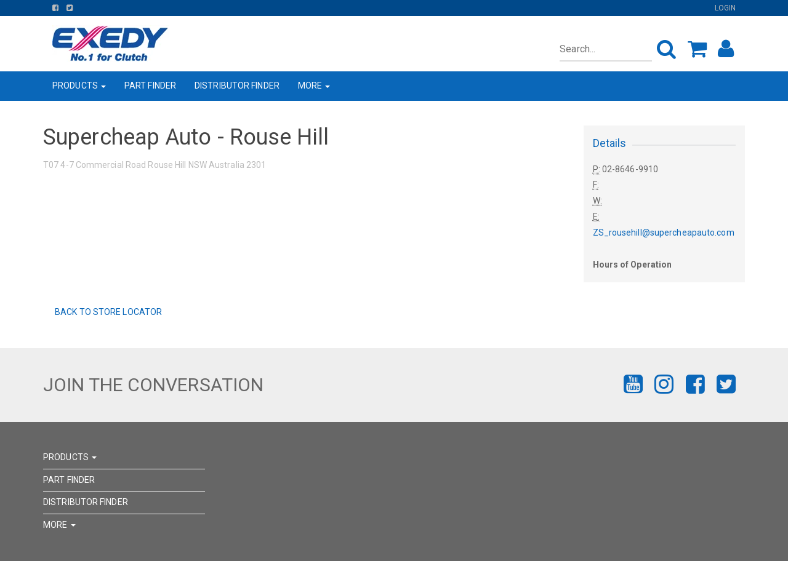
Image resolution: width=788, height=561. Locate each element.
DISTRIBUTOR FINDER (237, 85)
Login (725, 8)
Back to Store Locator (107, 312)
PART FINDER (150, 85)
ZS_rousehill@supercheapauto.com (663, 232)
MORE (314, 85)
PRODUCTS (79, 85)
